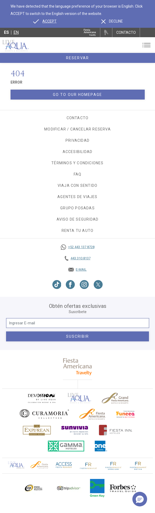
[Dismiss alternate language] (112, 21)
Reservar (77, 58)
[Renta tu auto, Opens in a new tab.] (106, 32)
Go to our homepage (77, 94)
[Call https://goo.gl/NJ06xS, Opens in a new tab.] (77, 247)
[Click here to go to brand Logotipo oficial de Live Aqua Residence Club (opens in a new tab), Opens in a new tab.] (16, 464)
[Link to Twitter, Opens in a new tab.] (98, 284)
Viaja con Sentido (77, 185)
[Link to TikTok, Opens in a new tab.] (56, 284)
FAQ (78, 174)
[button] (139, 499)
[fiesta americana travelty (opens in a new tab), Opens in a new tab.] (77, 366)
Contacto (78, 118)
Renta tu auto (78, 230)
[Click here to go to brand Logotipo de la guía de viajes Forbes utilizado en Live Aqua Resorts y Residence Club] (123, 488)
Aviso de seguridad (78, 219)
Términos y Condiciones (77, 163)
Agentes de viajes (77, 197)
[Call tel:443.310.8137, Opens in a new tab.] (77, 258)
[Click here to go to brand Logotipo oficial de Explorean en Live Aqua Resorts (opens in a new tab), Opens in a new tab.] (37, 430)
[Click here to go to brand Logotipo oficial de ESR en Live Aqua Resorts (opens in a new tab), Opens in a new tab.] (33, 488)
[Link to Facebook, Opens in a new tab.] (70, 284)
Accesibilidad (78, 152)
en (16, 32)
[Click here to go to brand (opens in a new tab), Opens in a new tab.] (41, 398)
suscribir (77, 336)
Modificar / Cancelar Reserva (77, 129)
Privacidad (77, 140)
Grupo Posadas (77, 208)
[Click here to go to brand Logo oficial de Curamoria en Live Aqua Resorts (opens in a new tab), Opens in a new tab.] (44, 414)
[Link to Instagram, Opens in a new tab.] (84, 284)
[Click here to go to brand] (79, 398)
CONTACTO (126, 32)
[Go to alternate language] (45, 21)
